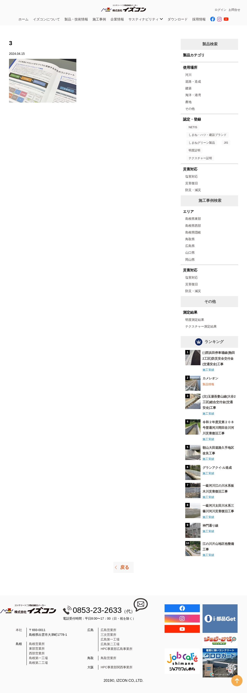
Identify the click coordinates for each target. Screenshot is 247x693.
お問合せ (234, 9)
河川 (188, 75)
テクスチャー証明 (200, 158)
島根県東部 (193, 218)
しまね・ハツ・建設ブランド (208, 134)
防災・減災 (193, 190)
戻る (124, 567)
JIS (226, 142)
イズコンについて (46, 19)
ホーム (23, 19)
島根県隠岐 (193, 232)
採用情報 (199, 19)
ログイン (220, 9)
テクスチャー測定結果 (201, 326)
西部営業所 (37, 653)
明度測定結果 (194, 319)
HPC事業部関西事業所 (116, 667)
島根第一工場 (38, 658)
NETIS (193, 127)
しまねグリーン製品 (202, 142)
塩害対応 (191, 176)
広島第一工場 (110, 639)
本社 (19, 630)
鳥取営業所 (108, 658)
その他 (190, 108)
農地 (188, 102)
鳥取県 (190, 239)
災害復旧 (191, 183)
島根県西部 (193, 225)
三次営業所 (108, 634)
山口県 (190, 252)
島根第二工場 (38, 662)
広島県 (190, 246)
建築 (188, 88)
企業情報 (117, 19)
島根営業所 (37, 644)
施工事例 (99, 19)
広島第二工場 (110, 644)
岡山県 (190, 259)
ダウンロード (178, 19)
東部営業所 (37, 648)
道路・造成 (193, 81)
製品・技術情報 (76, 19)
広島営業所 (108, 630)
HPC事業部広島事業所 (116, 649)
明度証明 (194, 150)
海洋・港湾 (193, 95)
